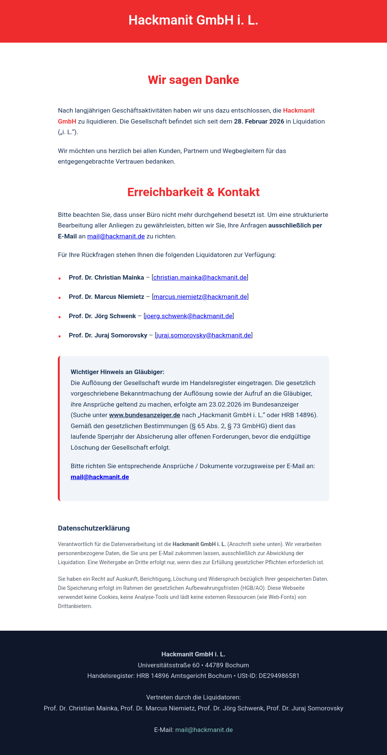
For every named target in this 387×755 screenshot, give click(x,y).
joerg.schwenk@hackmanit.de (188, 316)
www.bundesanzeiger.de (144, 415)
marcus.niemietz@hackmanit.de (200, 296)
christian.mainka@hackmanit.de (200, 277)
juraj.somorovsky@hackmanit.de (203, 335)
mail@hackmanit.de (116, 236)
